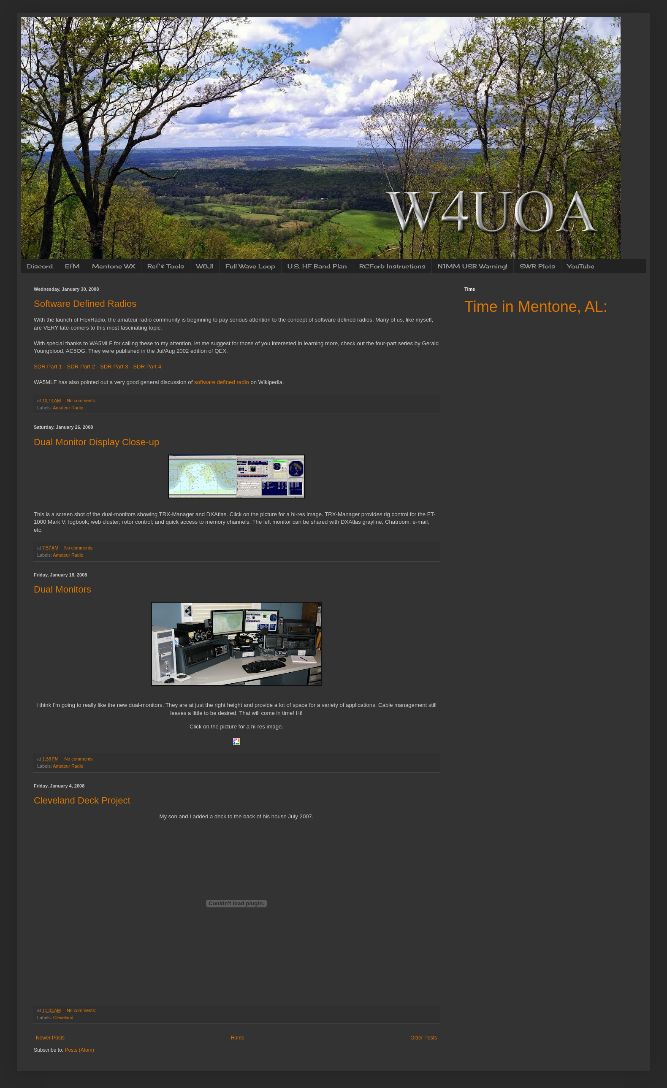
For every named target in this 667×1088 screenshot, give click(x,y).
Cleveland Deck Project (82, 800)
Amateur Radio (68, 407)
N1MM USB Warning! (472, 266)
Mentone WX (113, 266)
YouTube (580, 266)
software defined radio (221, 382)
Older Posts (423, 1038)
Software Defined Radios (85, 303)
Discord (40, 266)
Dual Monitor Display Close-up (96, 442)
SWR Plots (537, 266)
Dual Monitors (62, 589)
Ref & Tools (165, 266)
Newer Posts (50, 1038)
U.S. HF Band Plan (317, 266)
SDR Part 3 (114, 366)
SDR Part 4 (147, 366)
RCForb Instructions (392, 266)
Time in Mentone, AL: (535, 306)
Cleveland (63, 1017)
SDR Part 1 (48, 366)
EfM (72, 266)
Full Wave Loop (250, 266)
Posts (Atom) (79, 1050)
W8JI (204, 266)
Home (237, 1038)
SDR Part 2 (81, 366)
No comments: (82, 400)
